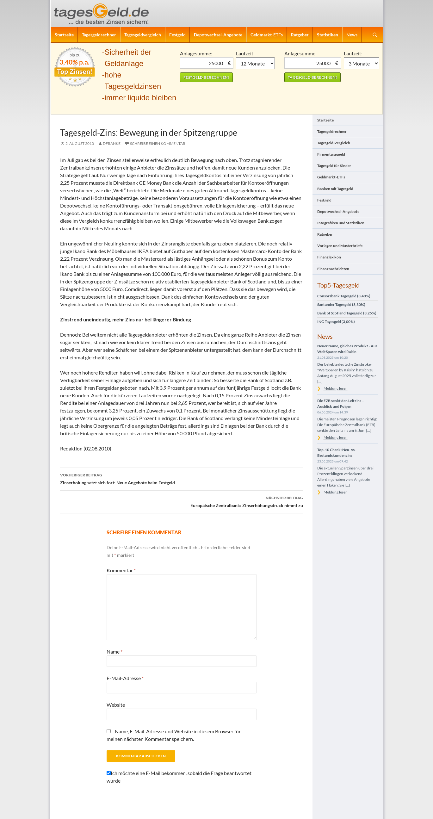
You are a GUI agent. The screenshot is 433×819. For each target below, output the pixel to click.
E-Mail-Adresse (125, 678)
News (351, 34)
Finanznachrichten (333, 268)
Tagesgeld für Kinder (334, 165)
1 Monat (255, 63)
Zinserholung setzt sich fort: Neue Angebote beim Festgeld (181, 478)
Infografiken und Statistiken (340, 222)
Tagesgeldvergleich (142, 34)
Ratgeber (300, 34)
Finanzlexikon (329, 257)
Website (116, 705)
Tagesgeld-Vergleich (333, 142)
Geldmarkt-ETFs (267, 34)
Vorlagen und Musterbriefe (339, 245)
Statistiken (327, 34)
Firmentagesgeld (331, 154)
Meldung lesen (336, 388)
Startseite (64, 34)
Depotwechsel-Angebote (218, 34)
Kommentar (121, 570)
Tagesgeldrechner (99, 34)
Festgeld (177, 34)
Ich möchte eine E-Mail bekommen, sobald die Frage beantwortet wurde (179, 777)
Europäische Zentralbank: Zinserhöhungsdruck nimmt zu (181, 501)
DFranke (112, 143)
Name (114, 651)
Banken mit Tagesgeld (335, 188)
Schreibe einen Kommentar (157, 143)
